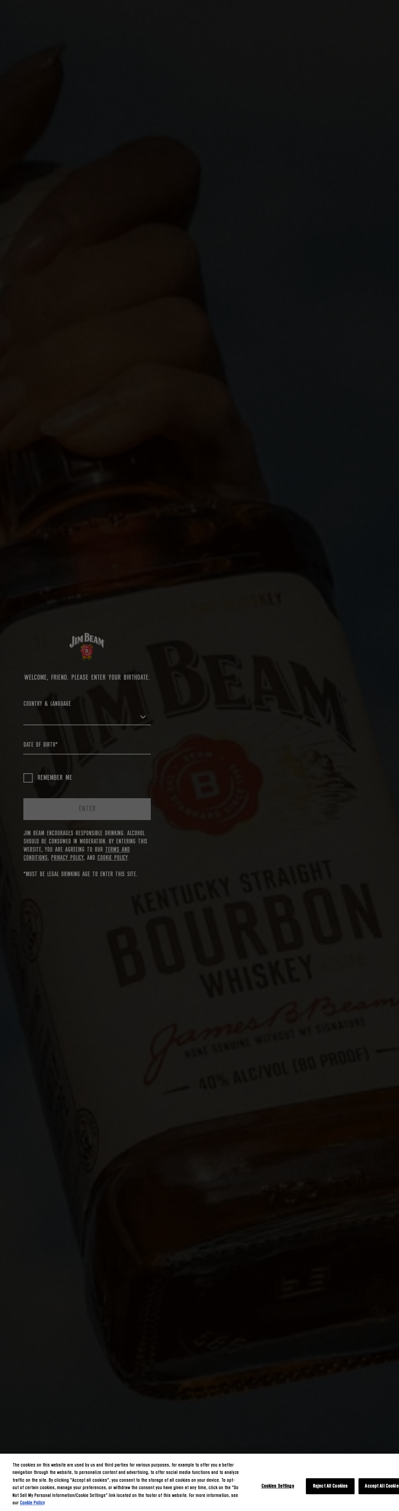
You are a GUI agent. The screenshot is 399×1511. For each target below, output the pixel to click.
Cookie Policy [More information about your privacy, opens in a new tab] (32, 1503)
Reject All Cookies (330, 1486)
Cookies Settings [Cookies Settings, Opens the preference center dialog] (277, 1486)
